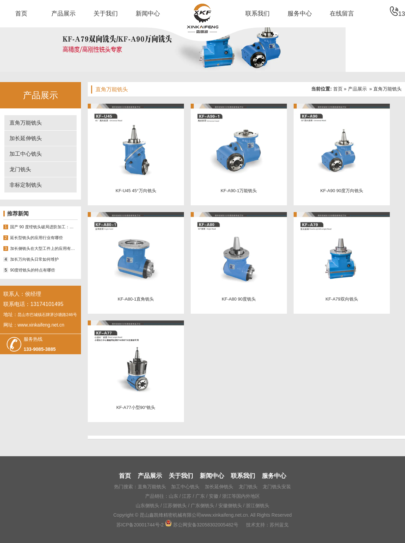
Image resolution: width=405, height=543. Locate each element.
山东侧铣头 (147, 505)
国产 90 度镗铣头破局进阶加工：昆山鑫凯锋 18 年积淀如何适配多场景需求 (44, 227)
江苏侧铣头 (175, 505)
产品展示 (63, 13)
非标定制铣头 (25, 185)
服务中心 (300, 13)
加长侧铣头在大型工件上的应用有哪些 (44, 248)
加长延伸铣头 (25, 138)
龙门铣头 (20, 169)
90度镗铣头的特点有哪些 (32, 270)
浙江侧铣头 (257, 505)
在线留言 (342, 13)
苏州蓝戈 (279, 524)
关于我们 (105, 13)
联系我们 (257, 13)
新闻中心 (148, 13)
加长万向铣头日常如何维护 (34, 259)
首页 (21, 13)
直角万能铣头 (25, 123)
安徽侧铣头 (230, 505)
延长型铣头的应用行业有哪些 (36, 237)
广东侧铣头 (202, 505)
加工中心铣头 (25, 154)
